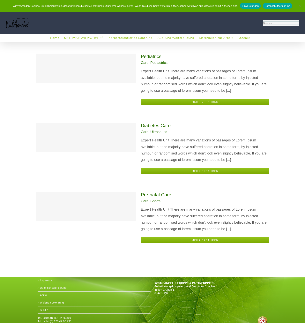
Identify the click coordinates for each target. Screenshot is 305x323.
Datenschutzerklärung (53, 287)
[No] (300, 6)
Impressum (46, 280)
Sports (155, 201)
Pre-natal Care (156, 194)
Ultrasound (158, 132)
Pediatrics (151, 56)
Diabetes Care (156, 125)
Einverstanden (250, 5)
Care (144, 63)
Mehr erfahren (205, 101)
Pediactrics (158, 63)
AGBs (43, 295)
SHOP (44, 310)
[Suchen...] (281, 23)
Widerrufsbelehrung (52, 302)
